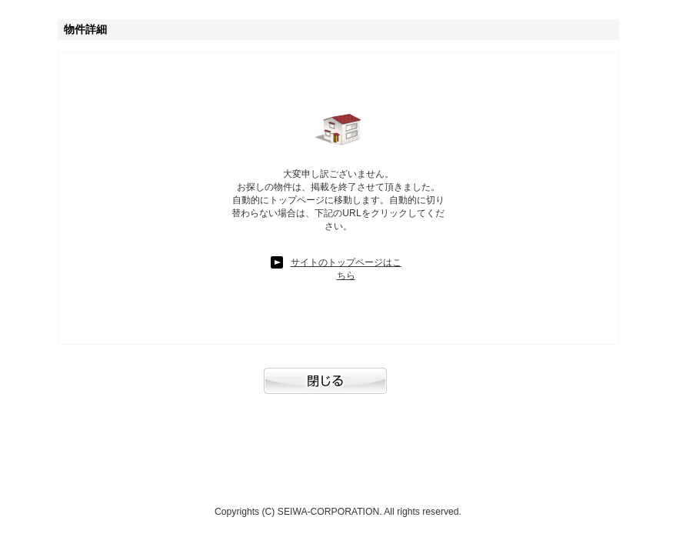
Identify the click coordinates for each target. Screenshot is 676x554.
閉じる (338, 388)
